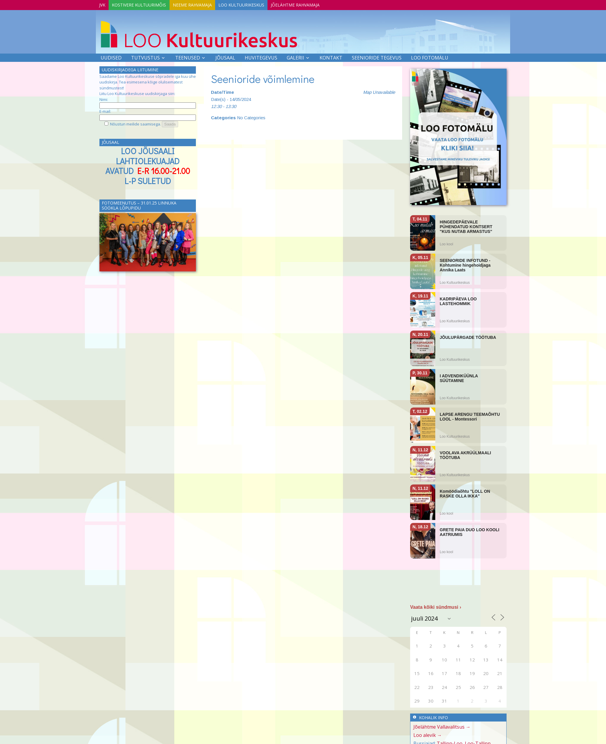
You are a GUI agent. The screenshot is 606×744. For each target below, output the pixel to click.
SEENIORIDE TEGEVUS (377, 57)
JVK (104, 4)
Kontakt (331, 57)
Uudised (111, 57)
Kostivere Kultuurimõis (145, 4)
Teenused (187, 57)
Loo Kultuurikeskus (255, 4)
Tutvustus (145, 57)
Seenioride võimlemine (263, 78)
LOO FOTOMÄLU (429, 57)
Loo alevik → (427, 734)
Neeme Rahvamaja (202, 4)
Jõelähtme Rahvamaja (313, 4)
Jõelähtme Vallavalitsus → (441, 726)
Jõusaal (225, 57)
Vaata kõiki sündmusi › (435, 606)
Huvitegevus (261, 57)
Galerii (295, 57)
